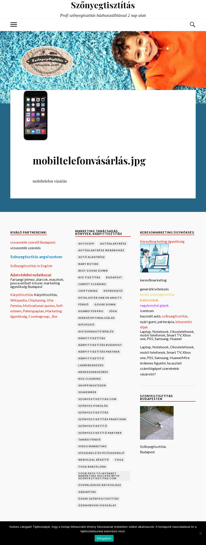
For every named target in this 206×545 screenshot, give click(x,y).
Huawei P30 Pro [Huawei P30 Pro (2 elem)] (90, 311)
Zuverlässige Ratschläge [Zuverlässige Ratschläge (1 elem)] (99, 484)
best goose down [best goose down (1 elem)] (93, 270)
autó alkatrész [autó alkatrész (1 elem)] (91, 256)
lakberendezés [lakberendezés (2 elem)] (91, 365)
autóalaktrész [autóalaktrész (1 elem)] (113, 243)
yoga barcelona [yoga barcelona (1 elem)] (92, 466)
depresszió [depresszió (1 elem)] (113, 290)
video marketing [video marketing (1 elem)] (92, 446)
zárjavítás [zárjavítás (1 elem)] (87, 491)
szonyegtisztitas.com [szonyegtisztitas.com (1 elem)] (97, 399)
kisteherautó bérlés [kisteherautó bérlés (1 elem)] (96, 331)
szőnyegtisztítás (175, 316)
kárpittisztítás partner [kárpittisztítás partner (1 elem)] (99, 351)
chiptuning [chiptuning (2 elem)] (88, 290)
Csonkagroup (38, 316)
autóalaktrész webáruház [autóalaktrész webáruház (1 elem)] (101, 250)
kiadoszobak (149, 300)
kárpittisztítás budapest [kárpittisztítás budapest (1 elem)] (100, 344)
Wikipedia (18, 300)
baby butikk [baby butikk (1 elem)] (88, 263)
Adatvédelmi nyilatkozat (30, 275)
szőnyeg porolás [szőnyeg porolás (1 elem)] (93, 405)
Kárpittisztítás (22, 294)
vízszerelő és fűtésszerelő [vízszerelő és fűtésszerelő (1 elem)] (101, 452)
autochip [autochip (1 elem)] (86, 243)
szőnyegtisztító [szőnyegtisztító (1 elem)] (92, 425)
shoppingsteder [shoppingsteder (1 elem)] (92, 385)
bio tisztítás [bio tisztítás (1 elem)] (89, 277)
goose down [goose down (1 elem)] (105, 304)
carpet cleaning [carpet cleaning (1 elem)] (92, 284)
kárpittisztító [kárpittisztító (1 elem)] (91, 358)
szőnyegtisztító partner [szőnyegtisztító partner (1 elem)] (100, 432)
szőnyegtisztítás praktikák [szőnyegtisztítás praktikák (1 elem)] (102, 419)
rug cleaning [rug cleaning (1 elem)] (89, 378)
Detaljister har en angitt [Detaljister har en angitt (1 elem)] (100, 297)
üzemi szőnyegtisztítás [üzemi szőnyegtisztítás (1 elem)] (98, 498)
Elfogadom (104, 538)
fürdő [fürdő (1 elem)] (83, 304)
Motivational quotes (39, 305)
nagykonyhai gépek (154, 305)
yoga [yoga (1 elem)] (119, 459)
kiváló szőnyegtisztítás (157, 294)
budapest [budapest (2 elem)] (114, 277)
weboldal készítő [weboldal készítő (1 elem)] (93, 459)
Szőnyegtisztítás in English (31, 266)
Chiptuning (36, 300)
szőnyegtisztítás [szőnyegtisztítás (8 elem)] (93, 412)
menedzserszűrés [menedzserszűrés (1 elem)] (93, 371)
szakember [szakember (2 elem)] (87, 392)
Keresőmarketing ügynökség (162, 241)
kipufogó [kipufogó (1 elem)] (86, 324)
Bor (55, 316)
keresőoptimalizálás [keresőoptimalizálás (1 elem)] (96, 317)
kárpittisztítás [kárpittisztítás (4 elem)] (91, 338)
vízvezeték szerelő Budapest (32, 242)
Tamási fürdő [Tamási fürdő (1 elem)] (89, 439)
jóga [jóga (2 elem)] (113, 311)
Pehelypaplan (33, 311)
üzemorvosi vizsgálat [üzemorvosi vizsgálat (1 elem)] (97, 505)
